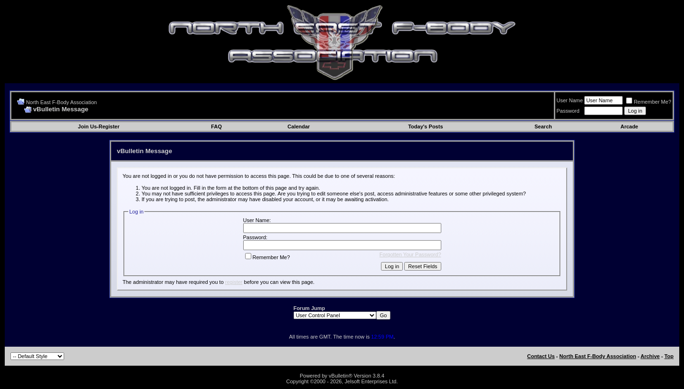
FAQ (216, 126)
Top (669, 356)
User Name (570, 100)
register (234, 282)
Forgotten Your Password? (410, 254)
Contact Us (541, 356)
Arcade (629, 126)
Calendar (298, 126)
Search (543, 126)
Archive (650, 356)
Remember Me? (648, 102)
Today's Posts (425, 126)
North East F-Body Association (61, 102)
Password (568, 111)
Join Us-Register (98, 126)
